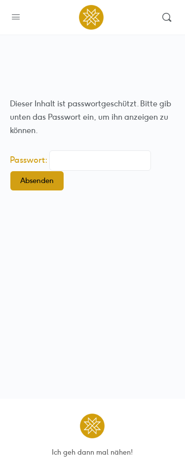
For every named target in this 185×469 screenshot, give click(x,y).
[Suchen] (167, 17)
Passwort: (80, 160)
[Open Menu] (16, 17)
